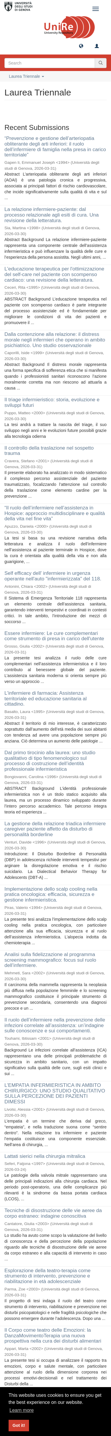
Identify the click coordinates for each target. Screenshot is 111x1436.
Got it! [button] (18, 1425)
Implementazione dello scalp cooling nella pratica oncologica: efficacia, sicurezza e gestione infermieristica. (50, 894)
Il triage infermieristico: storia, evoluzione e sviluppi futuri (51, 402)
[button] (81, 46)
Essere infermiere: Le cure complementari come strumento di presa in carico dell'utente (54, 636)
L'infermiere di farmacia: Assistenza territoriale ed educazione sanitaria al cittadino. (45, 698)
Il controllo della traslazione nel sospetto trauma (49, 450)
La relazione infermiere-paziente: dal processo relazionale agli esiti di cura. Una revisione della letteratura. (51, 215)
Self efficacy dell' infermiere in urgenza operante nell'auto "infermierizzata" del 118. (52, 576)
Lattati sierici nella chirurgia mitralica (44, 1156)
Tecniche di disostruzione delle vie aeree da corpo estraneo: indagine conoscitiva (53, 1213)
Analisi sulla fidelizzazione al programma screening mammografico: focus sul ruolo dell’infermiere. (50, 960)
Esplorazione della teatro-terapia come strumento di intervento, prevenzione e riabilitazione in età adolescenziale (47, 1276)
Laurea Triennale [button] (26, 76)
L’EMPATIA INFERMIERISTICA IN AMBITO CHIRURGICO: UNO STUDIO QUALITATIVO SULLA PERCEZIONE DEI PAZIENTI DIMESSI (54, 1093)
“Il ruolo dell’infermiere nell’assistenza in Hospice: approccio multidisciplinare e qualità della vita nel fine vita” (54, 513)
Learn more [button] (21, 1410)
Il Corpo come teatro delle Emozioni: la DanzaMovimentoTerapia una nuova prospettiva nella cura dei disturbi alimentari (52, 1335)
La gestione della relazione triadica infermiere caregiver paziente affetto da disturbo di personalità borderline (55, 829)
